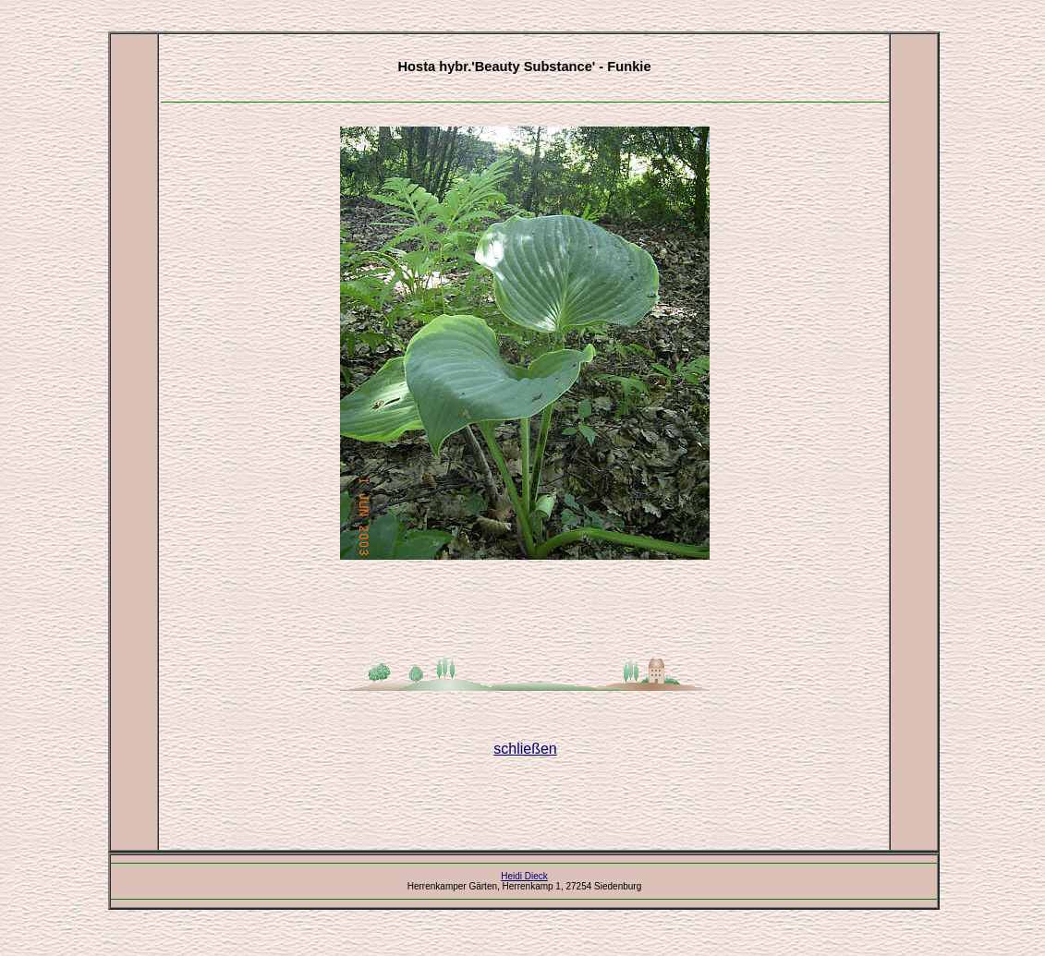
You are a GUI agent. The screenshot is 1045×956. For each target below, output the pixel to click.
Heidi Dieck (524, 876)
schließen (524, 748)
